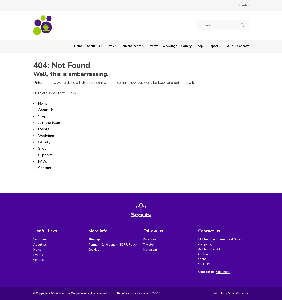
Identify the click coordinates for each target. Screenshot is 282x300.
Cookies (244, 5)
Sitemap (94, 239)
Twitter (148, 244)
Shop (199, 46)
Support (212, 46)
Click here (223, 272)
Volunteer (40, 239)
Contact (243, 46)
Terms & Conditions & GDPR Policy (112, 244)
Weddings (169, 46)
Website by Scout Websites (230, 293)
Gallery (186, 46)
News (37, 250)
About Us (93, 46)
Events (153, 46)
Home (78, 46)
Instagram (150, 250)
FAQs (229, 46)
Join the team (131, 46)
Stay (110, 46)
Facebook (149, 239)
